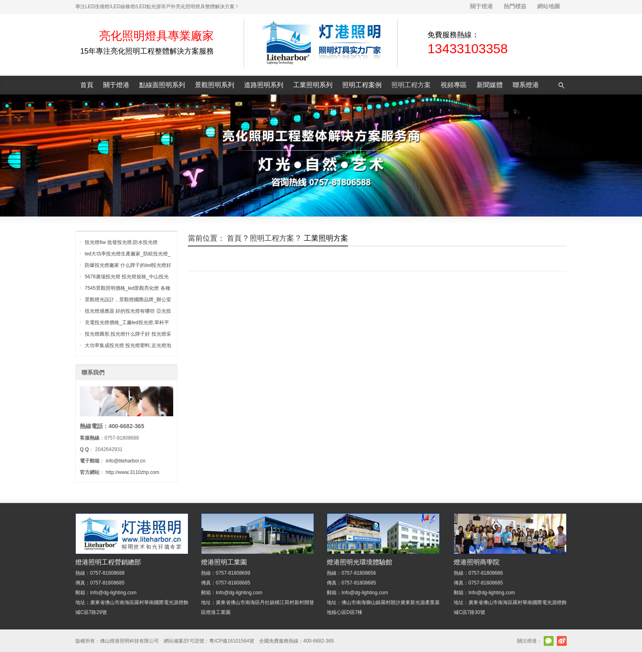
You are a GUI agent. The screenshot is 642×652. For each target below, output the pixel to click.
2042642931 (108, 449)
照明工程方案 (411, 84)
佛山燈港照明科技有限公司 (129, 641)
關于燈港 (481, 6)
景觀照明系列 (214, 84)
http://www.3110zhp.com (132, 472)
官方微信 (549, 641)
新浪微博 (562, 641)
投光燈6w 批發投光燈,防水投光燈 (121, 242)
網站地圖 (548, 6)
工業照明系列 (312, 84)
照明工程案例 (362, 84)
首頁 (86, 84)
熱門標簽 (515, 6)
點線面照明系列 (162, 84)
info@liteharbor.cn (125, 461)
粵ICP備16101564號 (231, 641)
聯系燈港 (526, 84)
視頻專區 (454, 84)
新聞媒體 (490, 84)
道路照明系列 (263, 84)
